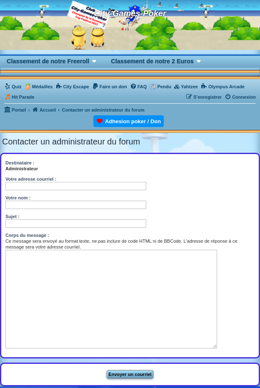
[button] (52, 61)
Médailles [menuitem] (42, 86)
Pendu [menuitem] (164, 86)
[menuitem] (13, 87)
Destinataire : (20, 162)
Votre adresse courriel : (30, 179)
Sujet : (12, 216)
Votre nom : (17, 197)
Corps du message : (27, 235)
